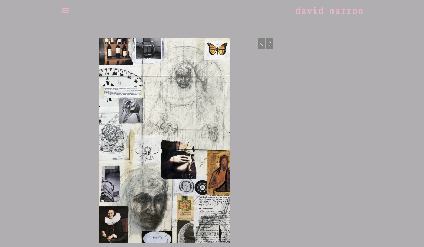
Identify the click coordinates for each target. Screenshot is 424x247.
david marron (329, 11)
